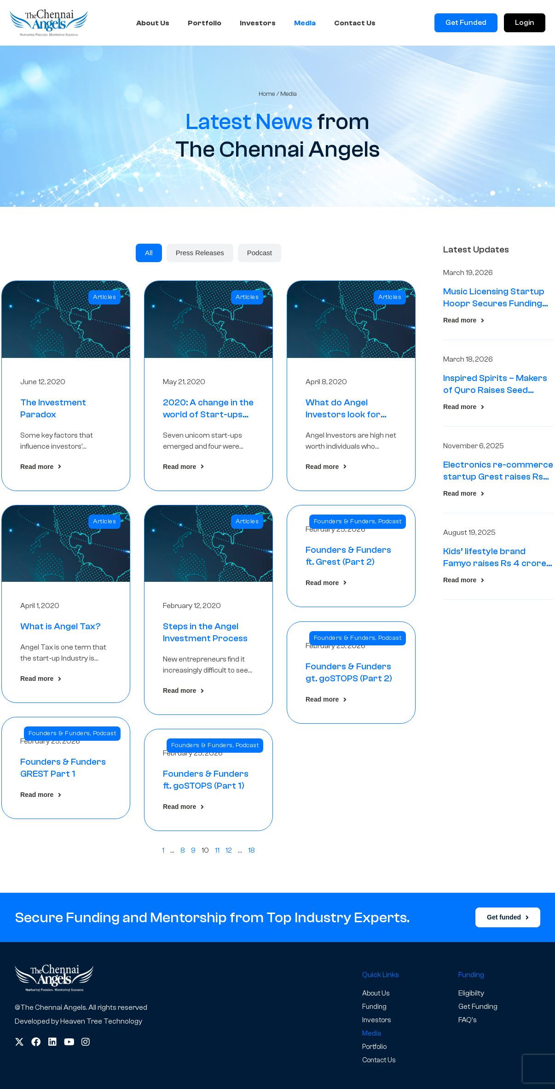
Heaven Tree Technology (101, 1021)
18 (251, 850)
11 (217, 850)
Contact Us (355, 23)
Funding (375, 1006)
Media (305, 23)
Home (267, 93)
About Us (152, 23)
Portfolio (204, 23)
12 (228, 850)
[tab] (149, 253)
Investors (258, 23)
